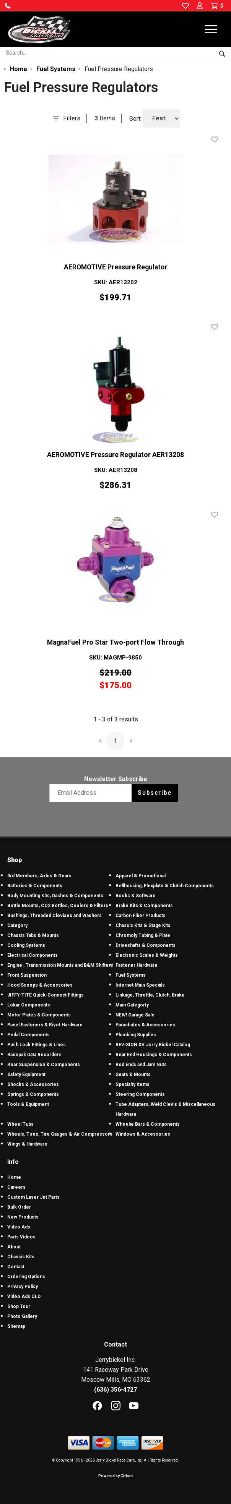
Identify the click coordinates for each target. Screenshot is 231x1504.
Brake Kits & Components (144, 905)
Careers (16, 1187)
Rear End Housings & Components (154, 1054)
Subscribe (155, 792)
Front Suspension (27, 975)
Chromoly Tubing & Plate (143, 935)
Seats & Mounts (133, 1074)
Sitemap (16, 1326)
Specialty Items (133, 1084)
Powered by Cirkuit (115, 1476)
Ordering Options (26, 1276)
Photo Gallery (22, 1316)
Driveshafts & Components (146, 945)
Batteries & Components (34, 885)
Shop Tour (18, 1306)
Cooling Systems (26, 945)
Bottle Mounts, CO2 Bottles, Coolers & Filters (57, 905)
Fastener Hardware (137, 965)
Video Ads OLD (24, 1296)
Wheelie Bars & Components (148, 1124)
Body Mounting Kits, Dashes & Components (55, 895)
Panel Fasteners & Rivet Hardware (45, 1025)
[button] (7, 5)
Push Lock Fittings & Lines (36, 1044)
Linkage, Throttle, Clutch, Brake (150, 995)
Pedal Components (28, 1034)
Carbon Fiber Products (141, 915)
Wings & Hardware (27, 1144)
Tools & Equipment (28, 1104)
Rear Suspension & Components (43, 1064)
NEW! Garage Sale (135, 1015)
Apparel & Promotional (141, 875)
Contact (15, 1266)
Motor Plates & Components (39, 1015)
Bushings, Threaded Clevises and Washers (54, 915)
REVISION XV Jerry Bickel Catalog (153, 1044)
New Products (23, 1217)
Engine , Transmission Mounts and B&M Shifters (60, 965)
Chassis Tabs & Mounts (33, 935)
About (14, 1247)
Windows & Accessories (143, 1134)
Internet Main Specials (140, 985)
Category (17, 925)
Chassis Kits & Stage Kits (143, 925)
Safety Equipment (26, 1074)
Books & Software (136, 895)
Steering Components (140, 1094)
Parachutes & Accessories (145, 1025)
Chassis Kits (20, 1256)
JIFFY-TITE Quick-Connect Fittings (45, 995)
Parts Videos (21, 1237)
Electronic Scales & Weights (147, 955)
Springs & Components (33, 1094)
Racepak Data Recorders (34, 1054)
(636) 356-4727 (115, 1389)
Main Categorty (132, 1005)
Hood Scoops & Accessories (40, 985)
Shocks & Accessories (33, 1084)
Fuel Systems (131, 975)
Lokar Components (28, 1005)
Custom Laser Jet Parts (33, 1197)
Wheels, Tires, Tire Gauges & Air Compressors (59, 1134)
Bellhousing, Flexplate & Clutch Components (165, 885)
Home (14, 1177)
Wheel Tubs (20, 1124)
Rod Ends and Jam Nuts (141, 1064)
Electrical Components (32, 955)
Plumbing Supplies (136, 1034)
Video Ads (18, 1227)
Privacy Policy (22, 1286)
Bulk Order (19, 1207)
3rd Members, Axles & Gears (39, 875)
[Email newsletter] (92, 793)
